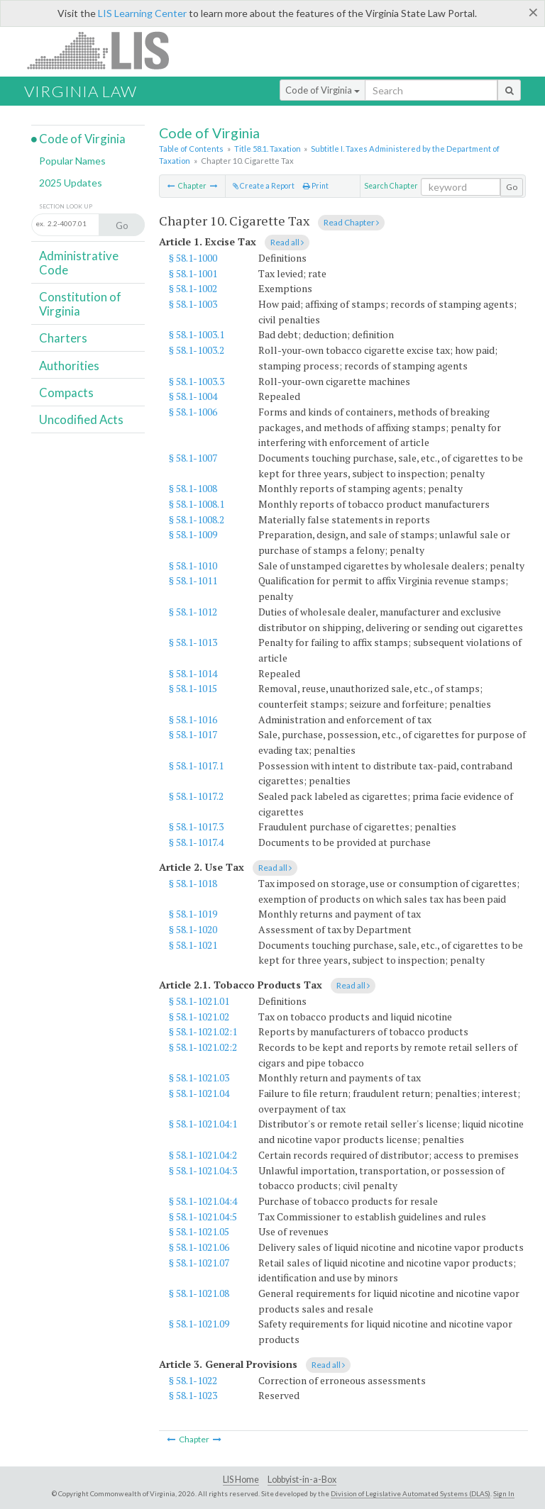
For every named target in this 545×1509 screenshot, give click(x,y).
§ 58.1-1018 (193, 883)
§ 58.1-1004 (193, 396)
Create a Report (263, 186)
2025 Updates (70, 183)
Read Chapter (351, 222)
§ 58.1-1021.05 (199, 1231)
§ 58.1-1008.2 (196, 519)
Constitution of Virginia (80, 303)
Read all (287, 242)
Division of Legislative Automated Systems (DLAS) (410, 1493)
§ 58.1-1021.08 (199, 1293)
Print (316, 186)
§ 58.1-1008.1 (196, 504)
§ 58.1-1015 (193, 688)
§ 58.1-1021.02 (199, 1016)
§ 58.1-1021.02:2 (203, 1047)
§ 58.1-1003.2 (196, 350)
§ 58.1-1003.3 (196, 381)
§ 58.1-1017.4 (196, 842)
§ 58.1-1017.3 (196, 826)
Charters (63, 337)
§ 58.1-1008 (193, 488)
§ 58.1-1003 (193, 304)
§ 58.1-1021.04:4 (203, 1201)
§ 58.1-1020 (193, 929)
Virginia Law (80, 91)
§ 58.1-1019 (193, 913)
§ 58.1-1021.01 (199, 1001)
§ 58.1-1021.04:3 (203, 1170)
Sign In (503, 1493)
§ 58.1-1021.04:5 (203, 1216)
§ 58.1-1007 (193, 457)
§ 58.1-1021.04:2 (203, 1155)
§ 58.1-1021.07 (199, 1262)
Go (511, 187)
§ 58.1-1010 (193, 565)
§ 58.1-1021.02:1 (203, 1031)
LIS (106, 49)
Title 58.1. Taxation (267, 148)
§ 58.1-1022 (193, 1380)
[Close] (533, 12)
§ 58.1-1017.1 (196, 765)
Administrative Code (79, 262)
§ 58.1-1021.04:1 (203, 1123)
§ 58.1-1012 (193, 611)
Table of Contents (191, 148)
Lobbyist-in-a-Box (302, 1479)
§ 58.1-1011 (193, 580)
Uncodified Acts (81, 419)
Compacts (66, 392)
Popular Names (72, 161)
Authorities (69, 365)
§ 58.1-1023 (193, 1395)
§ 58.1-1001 (193, 273)
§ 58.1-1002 (193, 288)
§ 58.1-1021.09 (199, 1323)
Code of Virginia (322, 90)
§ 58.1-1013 (193, 642)
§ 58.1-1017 (193, 734)
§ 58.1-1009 (193, 534)
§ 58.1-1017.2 (196, 796)
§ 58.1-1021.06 (199, 1247)
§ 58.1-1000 (193, 258)
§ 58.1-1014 (193, 673)
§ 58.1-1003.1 (196, 334)
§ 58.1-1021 (193, 945)
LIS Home (241, 1479)
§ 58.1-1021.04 (199, 1093)
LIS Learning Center (142, 13)
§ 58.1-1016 (193, 719)
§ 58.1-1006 (193, 411)
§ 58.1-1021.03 (199, 1077)
